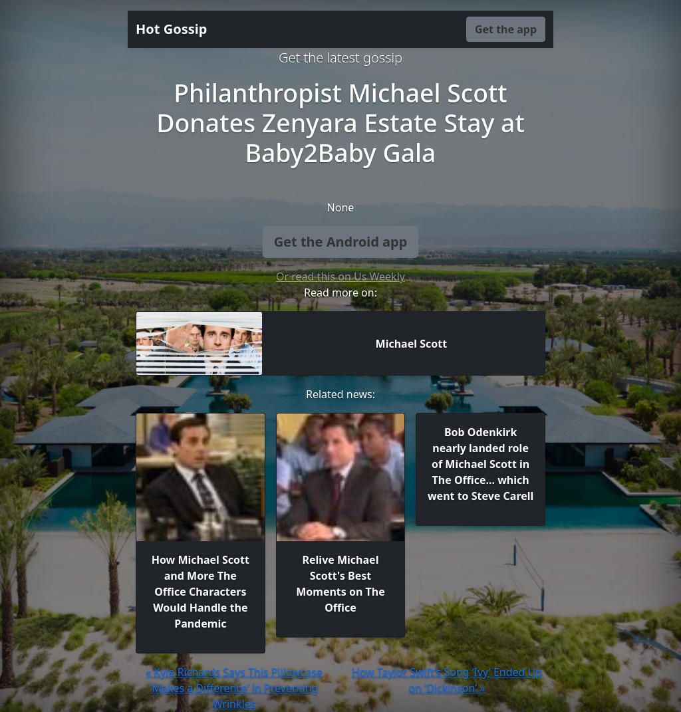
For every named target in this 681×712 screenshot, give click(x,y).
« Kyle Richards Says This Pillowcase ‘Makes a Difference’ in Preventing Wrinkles (234, 688)
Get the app (506, 29)
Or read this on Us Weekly (340, 276)
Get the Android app (341, 242)
